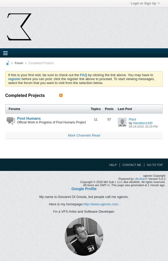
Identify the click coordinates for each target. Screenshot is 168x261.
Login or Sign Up (145, 3)
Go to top (155, 164)
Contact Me (131, 164)
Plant (132, 119)
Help (113, 164)
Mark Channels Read (84, 135)
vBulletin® (141, 178)
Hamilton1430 (142, 123)
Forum (19, 63)
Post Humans (29, 118)
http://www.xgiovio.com (100, 204)
